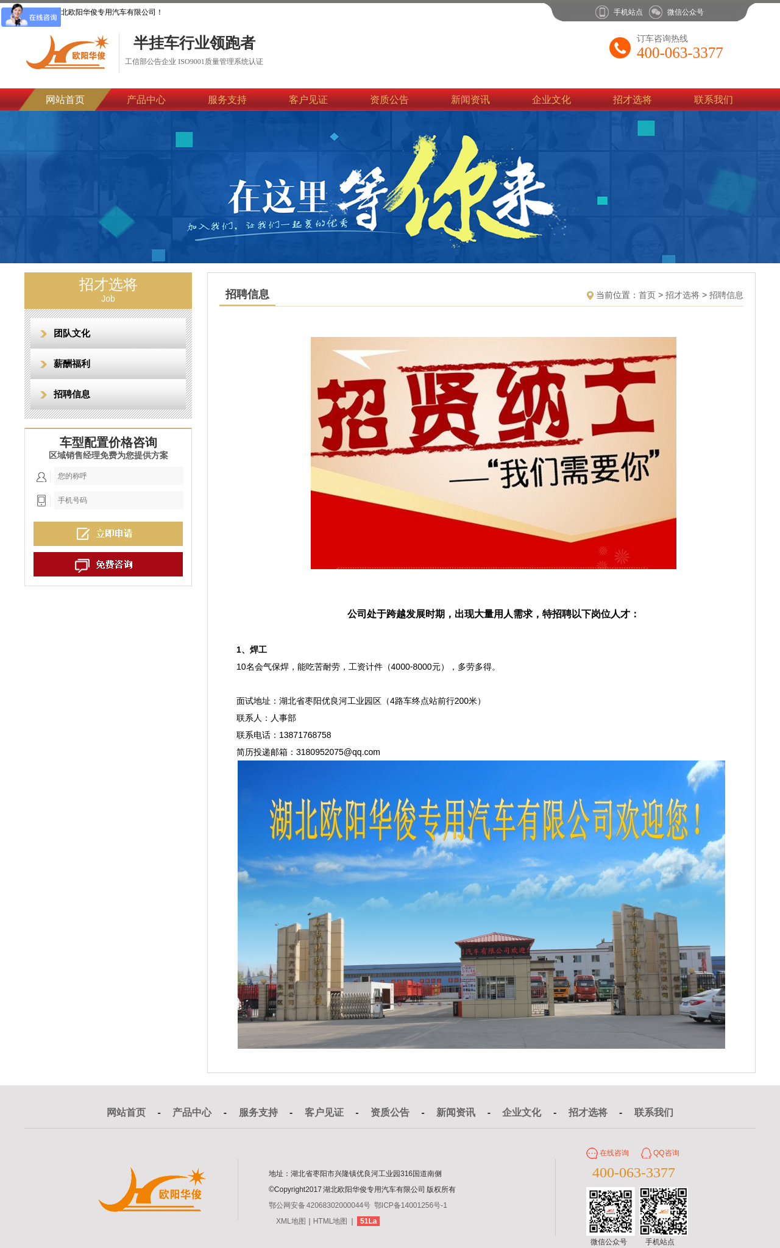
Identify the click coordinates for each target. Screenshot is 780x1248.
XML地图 (291, 1221)
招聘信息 (72, 394)
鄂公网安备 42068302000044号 (319, 1205)
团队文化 (72, 333)
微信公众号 (685, 12)
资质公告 (389, 99)
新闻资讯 (470, 99)
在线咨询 (614, 1153)
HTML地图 (330, 1221)
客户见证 (308, 99)
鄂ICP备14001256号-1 (410, 1205)
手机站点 (628, 12)
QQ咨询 (666, 1153)
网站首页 (65, 99)
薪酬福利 (72, 363)
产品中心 (146, 99)
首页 (647, 295)
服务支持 (227, 99)
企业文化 (551, 99)
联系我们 (713, 99)
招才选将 (632, 99)
